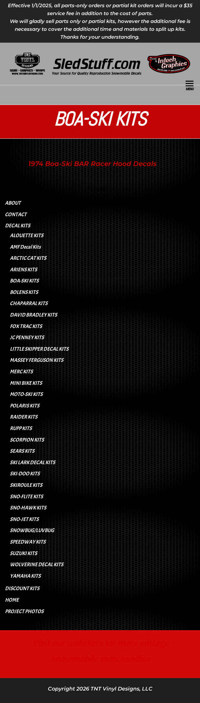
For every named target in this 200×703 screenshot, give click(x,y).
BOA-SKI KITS (24, 281)
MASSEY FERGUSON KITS (36, 360)
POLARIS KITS (24, 406)
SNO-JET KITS (24, 519)
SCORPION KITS (27, 440)
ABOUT (13, 203)
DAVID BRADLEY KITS (33, 315)
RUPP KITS (21, 428)
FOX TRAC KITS (26, 326)
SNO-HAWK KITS (28, 508)
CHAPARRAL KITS (29, 303)
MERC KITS (21, 371)
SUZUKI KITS (23, 553)
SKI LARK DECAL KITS (32, 462)
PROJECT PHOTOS (24, 611)
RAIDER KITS (23, 417)
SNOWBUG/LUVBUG (32, 530)
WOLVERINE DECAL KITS (36, 564)
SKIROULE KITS (26, 485)
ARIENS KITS (23, 269)
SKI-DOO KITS (25, 473)
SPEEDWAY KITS (28, 542)
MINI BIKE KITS (26, 383)
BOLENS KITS (24, 292)
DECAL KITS (17, 225)
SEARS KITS (22, 451)
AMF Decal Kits (25, 247)
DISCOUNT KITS (22, 588)
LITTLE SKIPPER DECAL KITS (39, 349)
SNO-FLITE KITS (26, 496)
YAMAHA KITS (25, 576)
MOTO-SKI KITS (26, 394)
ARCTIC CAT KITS (28, 258)
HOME (12, 600)
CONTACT (16, 214)
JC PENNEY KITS (27, 337)
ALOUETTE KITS (26, 235)
